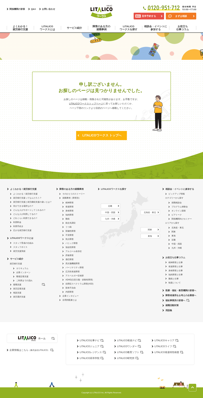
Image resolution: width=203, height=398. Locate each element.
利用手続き (18, 226)
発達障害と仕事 (175, 266)
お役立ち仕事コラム (175, 257)
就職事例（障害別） (71, 198)
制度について (174, 283)
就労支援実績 (19, 251)
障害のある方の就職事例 (71, 189)
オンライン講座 (179, 211)
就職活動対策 (172, 305)
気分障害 (69, 239)
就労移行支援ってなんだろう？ (27, 198)
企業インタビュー (70, 296)
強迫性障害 (70, 247)
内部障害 (69, 292)
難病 (67, 219)
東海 (150, 236)
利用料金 (17, 222)
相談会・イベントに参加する (179, 189)
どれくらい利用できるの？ (25, 218)
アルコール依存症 (73, 251)
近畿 (110, 206)
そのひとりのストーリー (73, 194)
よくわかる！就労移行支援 (23, 189)
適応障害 (69, 259)
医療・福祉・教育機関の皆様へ (180, 290)
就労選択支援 (19, 297)
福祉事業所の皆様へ (175, 300)
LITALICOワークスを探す (113, 189)
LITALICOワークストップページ (86, 103)
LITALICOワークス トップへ (101, 135)
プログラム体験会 (180, 207)
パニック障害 (71, 243)
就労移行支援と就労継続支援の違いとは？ (32, 202)
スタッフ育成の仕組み (23, 243)
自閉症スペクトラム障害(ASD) (79, 284)
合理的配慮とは (69, 300)
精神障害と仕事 (175, 262)
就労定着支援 (19, 288)
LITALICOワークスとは (21, 238)
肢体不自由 (70, 288)
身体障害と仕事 (175, 270)
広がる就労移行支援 (22, 230)
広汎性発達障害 (72, 271)
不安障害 (69, 235)
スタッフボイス (20, 247)
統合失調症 (70, 223)
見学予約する (149, 16)
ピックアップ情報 (176, 194)
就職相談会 (177, 202)
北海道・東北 (150, 212)
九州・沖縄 (110, 219)
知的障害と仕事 (175, 274)
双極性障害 (70, 231)
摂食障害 (69, 255)
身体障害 (69, 211)
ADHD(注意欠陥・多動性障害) (79, 280)
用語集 (168, 310)
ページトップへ (192, 387)
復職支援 (17, 284)
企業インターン (23, 272)
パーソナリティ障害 (74, 267)
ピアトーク (177, 215)
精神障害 (69, 202)
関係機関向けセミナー (182, 219)
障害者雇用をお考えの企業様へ (180, 295)
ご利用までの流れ (24, 280)
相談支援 (17, 293)
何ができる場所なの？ (23, 206)
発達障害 (69, 207)
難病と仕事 (173, 279)
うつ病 (68, 227)
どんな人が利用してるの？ (25, 214)
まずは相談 (181, 16)
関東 (150, 229)
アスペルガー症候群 (74, 275)
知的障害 (69, 215)
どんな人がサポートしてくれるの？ (29, 210)
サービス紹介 (16, 259)
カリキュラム (22, 268)
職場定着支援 (22, 276)
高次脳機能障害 (72, 263)
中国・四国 (110, 212)
